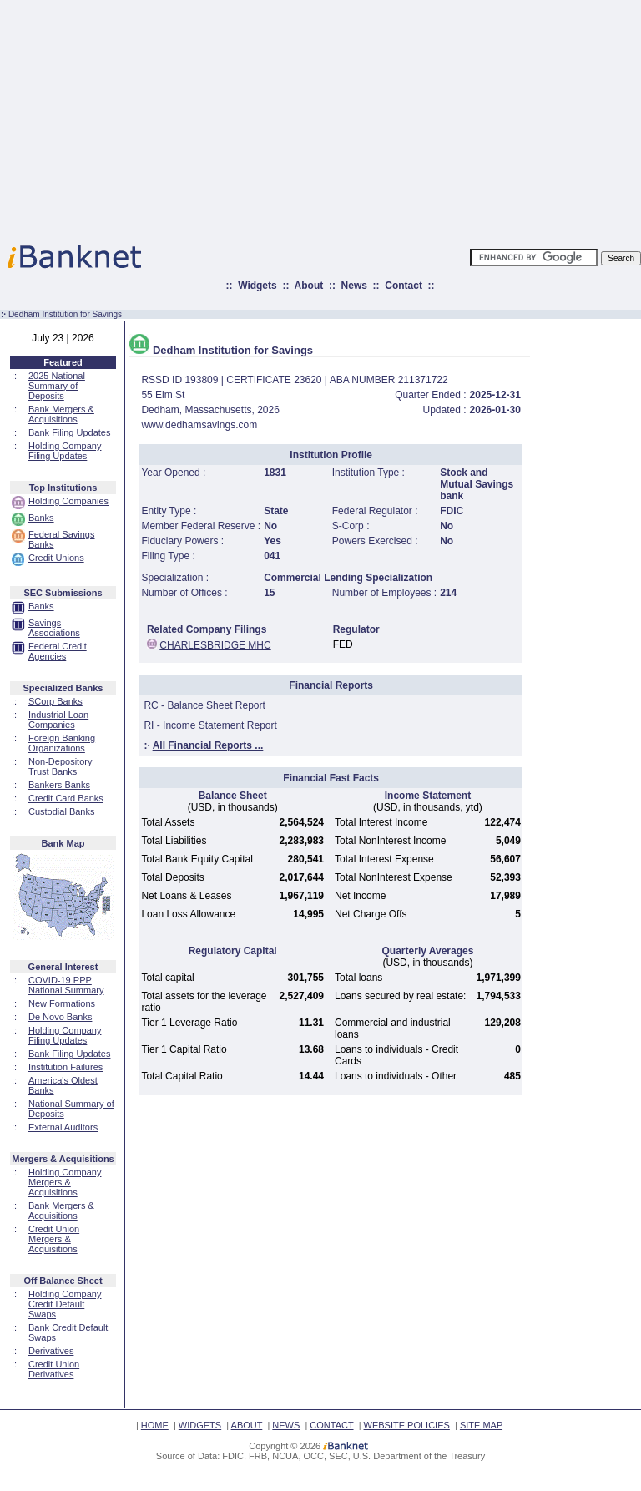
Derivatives (50, 1351)
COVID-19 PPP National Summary (65, 985)
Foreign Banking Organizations (61, 743)
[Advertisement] (393, 117)
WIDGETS (200, 1425)
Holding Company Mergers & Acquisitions (64, 1182)
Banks (41, 518)
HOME (155, 1425)
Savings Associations (54, 628)
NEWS (286, 1425)
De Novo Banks (60, 1017)
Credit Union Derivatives (53, 1369)
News (354, 285)
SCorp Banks (55, 701)
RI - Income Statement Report (210, 725)
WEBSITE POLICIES (407, 1425)
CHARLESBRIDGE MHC (214, 645)
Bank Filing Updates (69, 432)
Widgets (257, 285)
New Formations (61, 1003)
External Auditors (63, 1127)
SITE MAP (481, 1425)
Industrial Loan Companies (58, 720)
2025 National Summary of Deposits (56, 386)
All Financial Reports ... (208, 745)
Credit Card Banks (65, 798)
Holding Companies (68, 501)
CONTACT (331, 1425)
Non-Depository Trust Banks (60, 766)
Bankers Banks (59, 785)
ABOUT (247, 1425)
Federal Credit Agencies (57, 651)
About (309, 285)
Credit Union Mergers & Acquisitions (53, 1239)
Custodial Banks (61, 811)
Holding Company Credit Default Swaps (64, 1304)
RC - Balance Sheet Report (204, 705)
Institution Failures (65, 1067)
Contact (403, 285)
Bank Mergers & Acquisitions (61, 414)
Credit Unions (56, 558)
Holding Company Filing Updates (64, 451)
